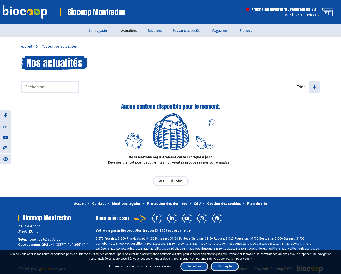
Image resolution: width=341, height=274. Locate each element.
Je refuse (194, 266)
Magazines (220, 31)
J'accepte (224, 266)
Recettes (155, 31)
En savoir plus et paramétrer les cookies (140, 266)
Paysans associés (187, 31)
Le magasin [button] (98, 31)
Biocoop (245, 31)
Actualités (129, 31)
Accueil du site (170, 181)
